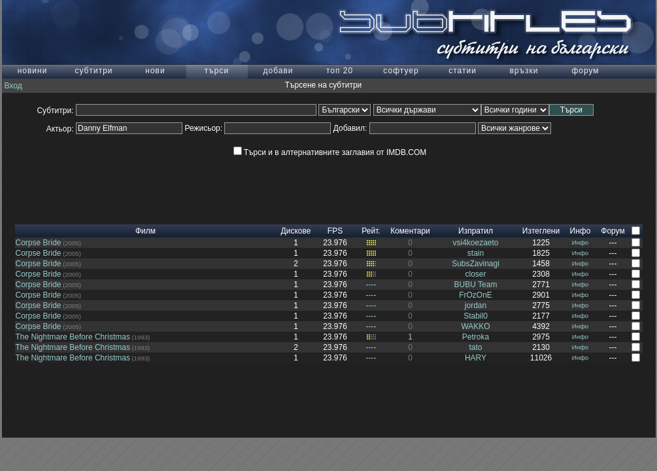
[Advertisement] (329, 195)
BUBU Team (475, 284)
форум (585, 70)
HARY (475, 357)
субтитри (93, 70)
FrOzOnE (475, 295)
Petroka (475, 336)
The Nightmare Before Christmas (73, 336)
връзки (523, 70)
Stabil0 (475, 316)
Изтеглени (541, 231)
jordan (475, 305)
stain (475, 253)
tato (475, 347)
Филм (145, 231)
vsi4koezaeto (475, 242)
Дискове (296, 231)
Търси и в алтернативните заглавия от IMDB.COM (329, 152)
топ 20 (339, 70)
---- (371, 284)
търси (217, 70)
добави (278, 70)
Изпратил (475, 231)
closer (475, 274)
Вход (13, 85)
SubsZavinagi (475, 263)
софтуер (400, 70)
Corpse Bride (38, 242)
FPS (335, 231)
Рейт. (371, 231)
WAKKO (475, 326)
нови (155, 70)
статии (462, 70)
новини (33, 70)
